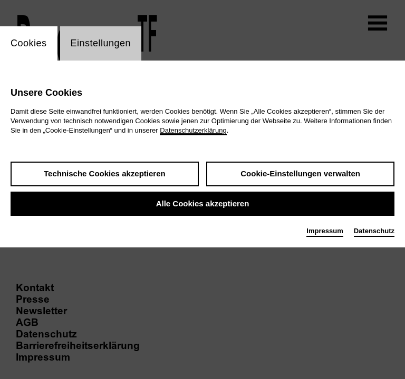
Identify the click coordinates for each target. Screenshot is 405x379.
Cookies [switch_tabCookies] (29, 43)
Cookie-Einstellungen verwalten (300, 173)
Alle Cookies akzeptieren (202, 203)
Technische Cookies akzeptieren (105, 173)
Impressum (324, 231)
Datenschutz (374, 231)
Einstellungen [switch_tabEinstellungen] (101, 43)
